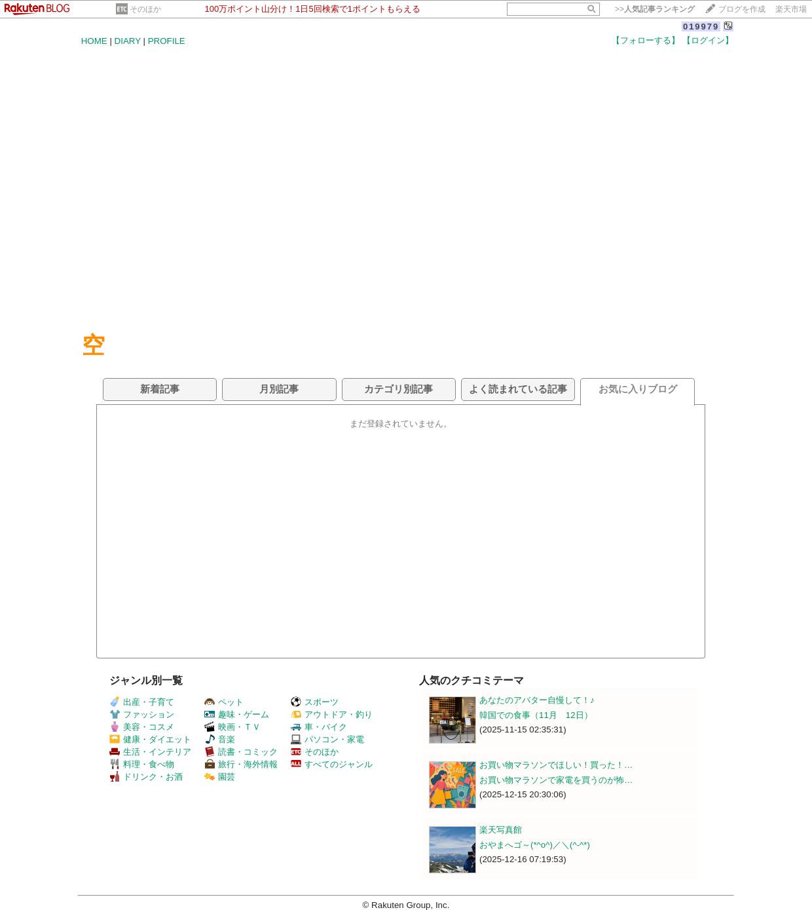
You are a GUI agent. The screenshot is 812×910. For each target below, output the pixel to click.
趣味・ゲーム (236, 714)
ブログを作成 (742, 9)
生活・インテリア (150, 752)
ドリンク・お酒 (146, 777)
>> (655, 9)
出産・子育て (141, 702)
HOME (94, 41)
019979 (701, 26)
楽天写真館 (500, 830)
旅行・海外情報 (241, 764)
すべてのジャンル (332, 764)
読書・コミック (241, 752)
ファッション (141, 714)
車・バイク (319, 727)
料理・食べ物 (141, 764)
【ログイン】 (707, 40)
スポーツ (315, 702)
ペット (224, 702)
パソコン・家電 (327, 739)
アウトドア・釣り (332, 714)
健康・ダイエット (150, 739)
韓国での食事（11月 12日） (536, 715)
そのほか (145, 9)
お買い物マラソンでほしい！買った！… (556, 765)
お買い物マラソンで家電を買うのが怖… (556, 780)
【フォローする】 (646, 40)
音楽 (219, 739)
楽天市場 (791, 9)
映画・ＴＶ (232, 727)
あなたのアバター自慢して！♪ (537, 700)
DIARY (128, 41)
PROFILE (166, 41)
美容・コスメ (141, 727)
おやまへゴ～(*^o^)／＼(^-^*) (534, 845)
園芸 (219, 777)
